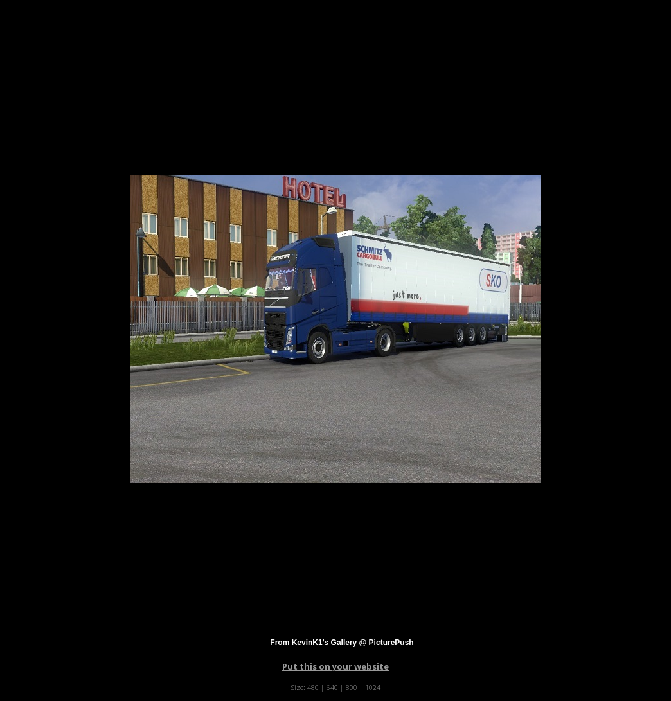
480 (313, 687)
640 (332, 687)
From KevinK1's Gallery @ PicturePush (341, 642)
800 (351, 687)
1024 (372, 687)
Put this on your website (335, 666)
